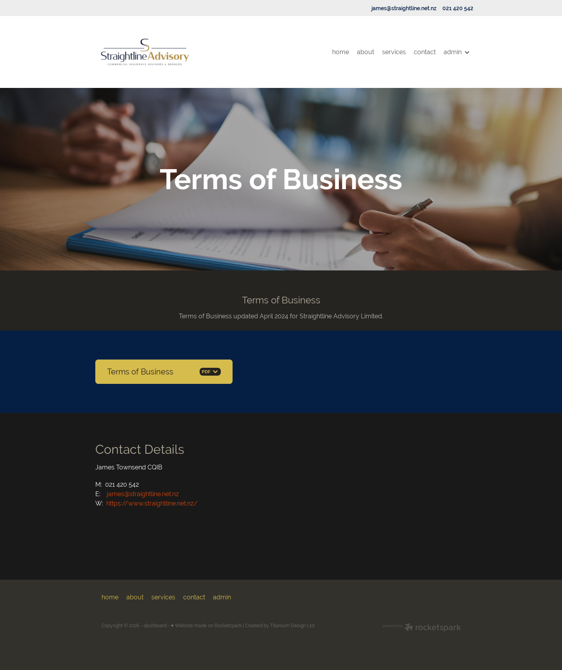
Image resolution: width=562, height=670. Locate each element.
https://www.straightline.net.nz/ (152, 503)
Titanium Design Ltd (292, 625)
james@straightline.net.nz (404, 8)
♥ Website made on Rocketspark (206, 625)
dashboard (155, 625)
